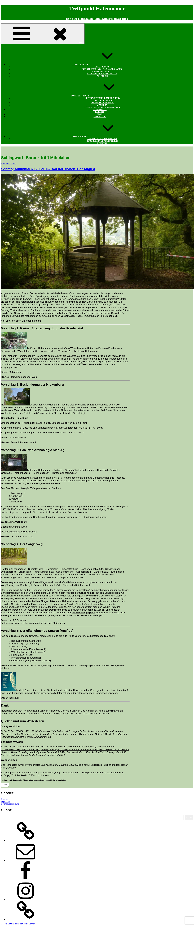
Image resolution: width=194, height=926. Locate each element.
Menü (42, 33)
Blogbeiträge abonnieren (102, 141)
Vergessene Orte (102, 71)
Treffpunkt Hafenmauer (97, 8)
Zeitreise (102, 76)
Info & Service (99, 136)
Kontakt (102, 143)
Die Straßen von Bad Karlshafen (102, 69)
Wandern (102, 105)
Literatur (100, 116)
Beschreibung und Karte (14, 526)
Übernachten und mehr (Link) (102, 98)
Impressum (5, 801)
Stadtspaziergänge (102, 103)
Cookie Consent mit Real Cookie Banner (18, 924)
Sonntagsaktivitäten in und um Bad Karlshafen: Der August (48, 169)
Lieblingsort (99, 64)
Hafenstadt (100, 110)
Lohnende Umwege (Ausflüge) (102, 107)
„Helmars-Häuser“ (58, 604)
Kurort (99, 112)
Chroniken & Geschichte (102, 74)
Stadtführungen (102, 100)
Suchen (189, 817)
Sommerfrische (99, 96)
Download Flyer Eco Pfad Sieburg (19, 531)
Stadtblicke (102, 67)
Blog (100, 114)
